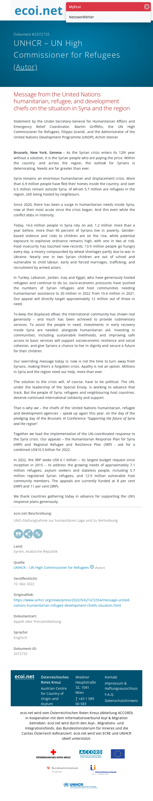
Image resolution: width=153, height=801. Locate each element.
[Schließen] (146, 6)
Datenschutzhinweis (121, 700)
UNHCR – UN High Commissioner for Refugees (54, 567)
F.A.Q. (109, 694)
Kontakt (111, 677)
